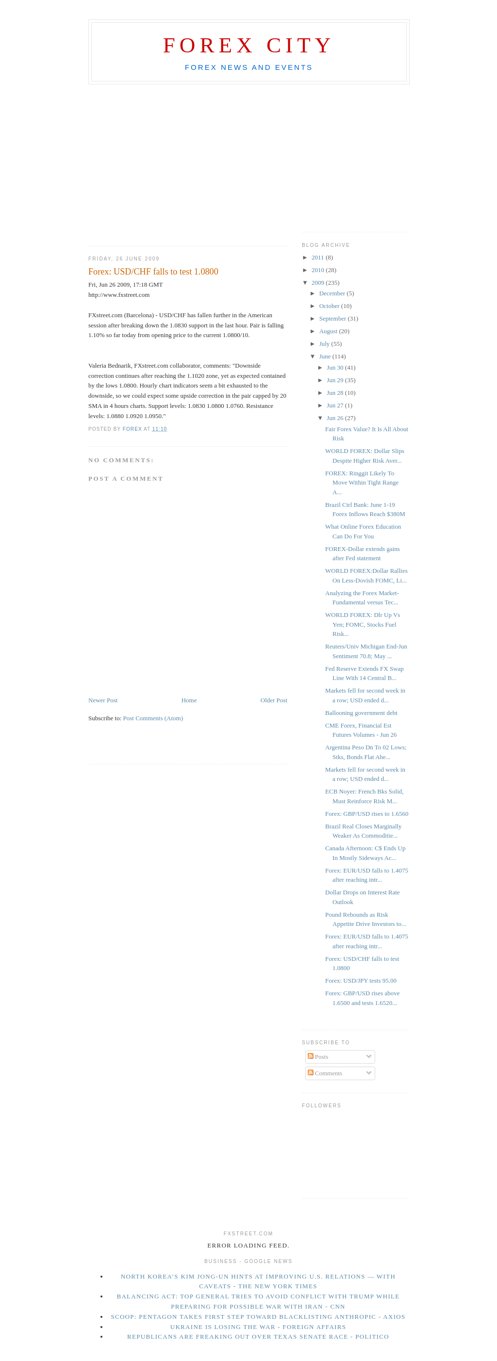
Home (189, 700)
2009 (319, 282)
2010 (319, 270)
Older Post (274, 700)
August (329, 331)
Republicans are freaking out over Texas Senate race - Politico (258, 1336)
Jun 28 (336, 392)
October (330, 305)
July (325, 343)
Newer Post (102, 700)
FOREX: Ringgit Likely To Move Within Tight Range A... (361, 483)
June (325, 356)
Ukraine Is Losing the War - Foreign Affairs (258, 1326)
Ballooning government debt (361, 712)
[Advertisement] (248, 93)
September (333, 318)
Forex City (249, 45)
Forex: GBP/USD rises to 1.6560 (367, 813)
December (333, 293)
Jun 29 (336, 380)
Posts (318, 1056)
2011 (319, 257)
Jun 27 (336, 405)
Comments (325, 1073)
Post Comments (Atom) (153, 718)
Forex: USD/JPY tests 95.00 (361, 980)
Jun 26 (336, 417)
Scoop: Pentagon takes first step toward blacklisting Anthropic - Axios (258, 1316)
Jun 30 (336, 367)
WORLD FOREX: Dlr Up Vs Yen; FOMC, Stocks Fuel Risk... (362, 624)
